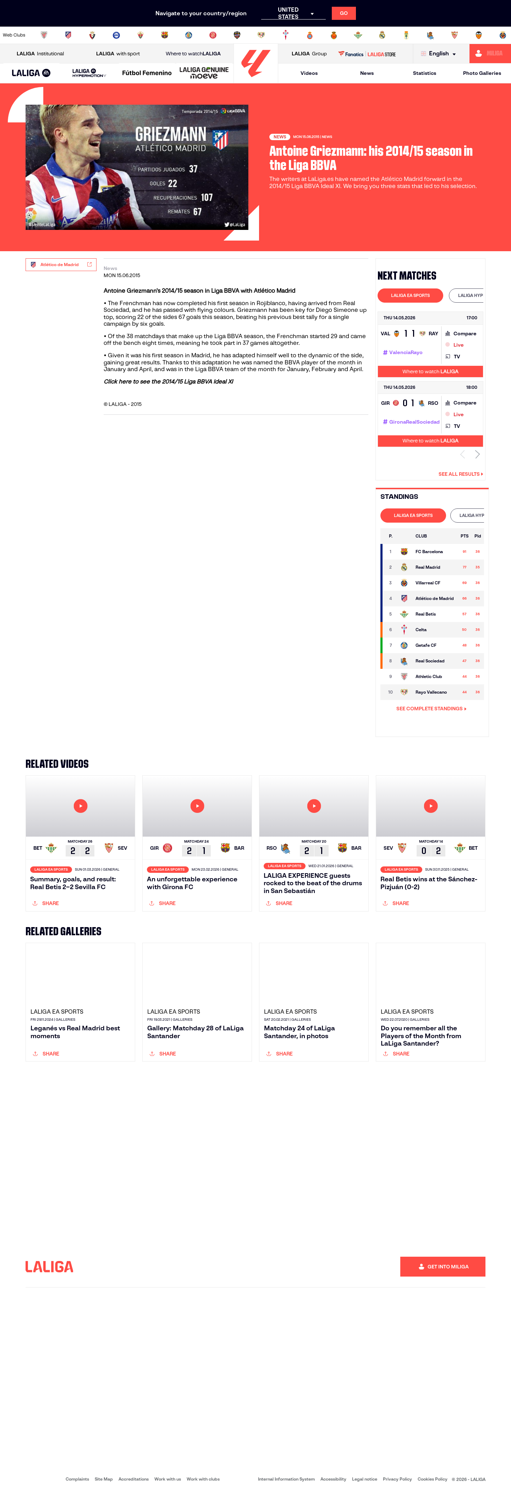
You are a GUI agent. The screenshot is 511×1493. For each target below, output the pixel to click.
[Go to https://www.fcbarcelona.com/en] (164, 35)
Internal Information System (286, 1479)
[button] (31, 73)
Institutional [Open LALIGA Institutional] (40, 54)
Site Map (104, 1479)
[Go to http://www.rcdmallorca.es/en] (334, 35)
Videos (309, 73)
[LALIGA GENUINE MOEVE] (204, 73)
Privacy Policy (397, 1479)
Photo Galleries (482, 73)
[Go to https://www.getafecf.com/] (188, 35)
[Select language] (440, 54)
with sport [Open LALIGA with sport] (118, 54)
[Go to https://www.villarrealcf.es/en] (503, 35)
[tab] (410, 295)
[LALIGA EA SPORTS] (31, 73)
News (367, 73)
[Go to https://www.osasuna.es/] (92, 35)
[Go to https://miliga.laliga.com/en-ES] (490, 53)
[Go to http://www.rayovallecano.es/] (261, 35)
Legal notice (364, 1479)
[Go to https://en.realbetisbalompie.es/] (358, 35)
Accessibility (333, 1479)
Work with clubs (203, 1479)
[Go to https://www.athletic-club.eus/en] (44, 35)
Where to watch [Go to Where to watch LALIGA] (193, 54)
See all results (461, 474)
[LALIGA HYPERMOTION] (89, 73)
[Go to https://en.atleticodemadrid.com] (68, 35)
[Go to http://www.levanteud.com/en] (237, 35)
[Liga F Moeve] (147, 73)
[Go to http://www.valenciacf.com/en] (478, 35)
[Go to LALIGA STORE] (367, 53)
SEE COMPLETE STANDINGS (431, 708)
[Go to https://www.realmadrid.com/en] (382, 35)
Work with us (167, 1479)
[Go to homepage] (256, 80)
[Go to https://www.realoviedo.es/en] (406, 35)
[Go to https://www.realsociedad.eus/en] (430, 35)
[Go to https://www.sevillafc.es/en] (454, 35)
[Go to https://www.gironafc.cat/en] (213, 35)
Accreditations (134, 1479)
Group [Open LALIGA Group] (309, 54)
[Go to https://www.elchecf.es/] (140, 35)
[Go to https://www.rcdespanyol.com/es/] (309, 35)
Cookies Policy (432, 1479)
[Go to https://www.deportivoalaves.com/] (116, 35)
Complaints (77, 1479)
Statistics (424, 73)
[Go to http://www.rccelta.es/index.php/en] (285, 35)
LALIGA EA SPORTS (410, 295)
